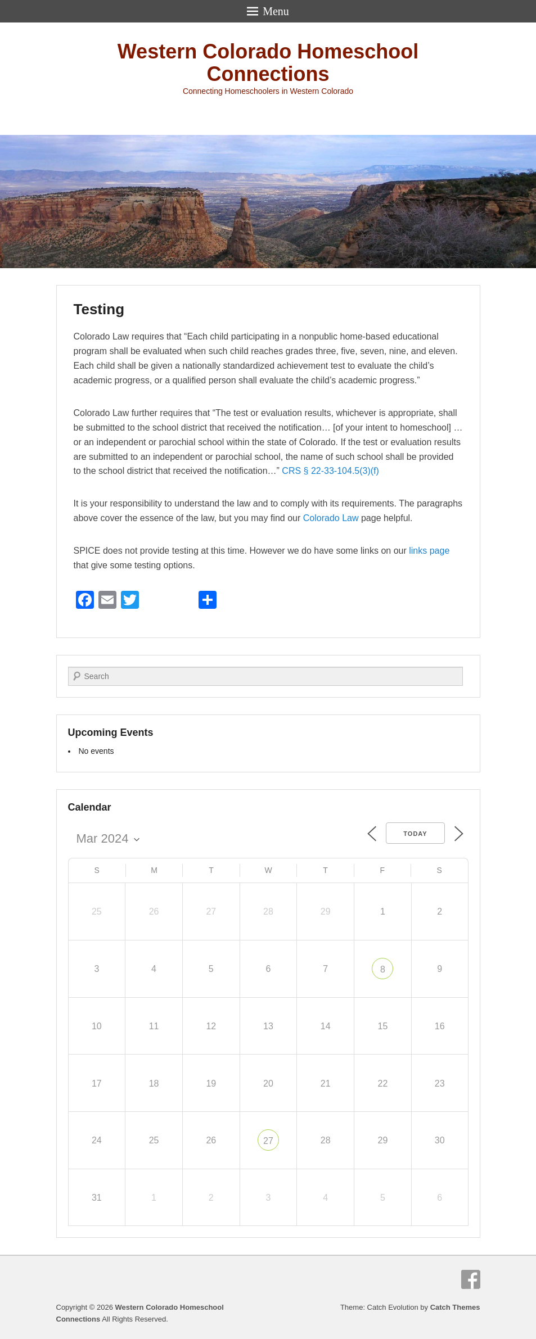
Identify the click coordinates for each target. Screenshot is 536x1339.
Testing (99, 309)
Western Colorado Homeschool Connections (268, 62)
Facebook (470, 1279)
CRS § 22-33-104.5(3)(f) (330, 471)
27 (268, 1141)
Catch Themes (455, 1307)
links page (429, 550)
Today (415, 833)
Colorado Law (331, 518)
